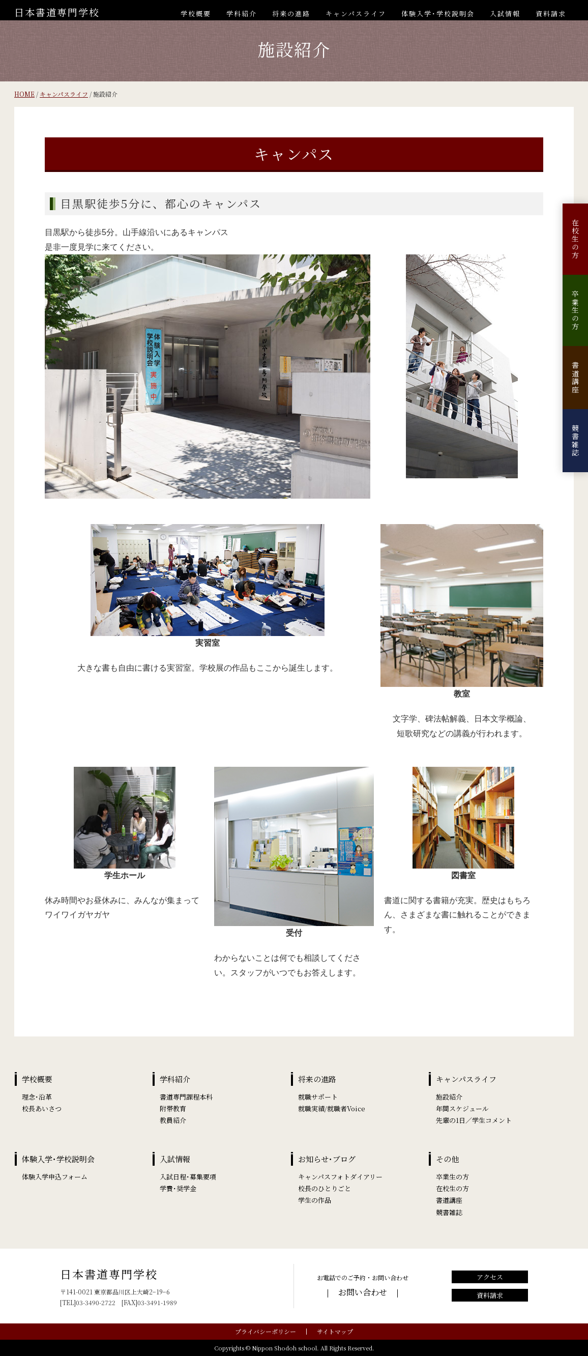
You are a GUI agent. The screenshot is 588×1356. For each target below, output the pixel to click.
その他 (447, 1158)
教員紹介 (173, 1120)
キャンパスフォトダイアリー (340, 1176)
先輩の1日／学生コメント (474, 1120)
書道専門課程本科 (186, 1097)
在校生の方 (575, 239)
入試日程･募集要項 (188, 1176)
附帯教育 (173, 1108)
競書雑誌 (575, 440)
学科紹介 (241, 13)
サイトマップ (335, 1331)
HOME (24, 94)
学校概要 (196, 13)
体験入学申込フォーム (54, 1176)
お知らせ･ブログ (327, 1158)
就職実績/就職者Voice (331, 1108)
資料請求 (551, 13)
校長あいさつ (42, 1108)
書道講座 (575, 377)
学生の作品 (314, 1200)
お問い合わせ (362, 1292)
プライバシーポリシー (265, 1331)
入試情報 (505, 13)
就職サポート (318, 1097)
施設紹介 (449, 1097)
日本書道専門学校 (57, 12)
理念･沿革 (37, 1097)
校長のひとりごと (324, 1188)
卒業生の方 (575, 310)
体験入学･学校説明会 (438, 13)
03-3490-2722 (95, 1302)
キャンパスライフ (356, 13)
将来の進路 (291, 13)
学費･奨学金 (178, 1188)
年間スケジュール (462, 1108)
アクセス (490, 1277)
